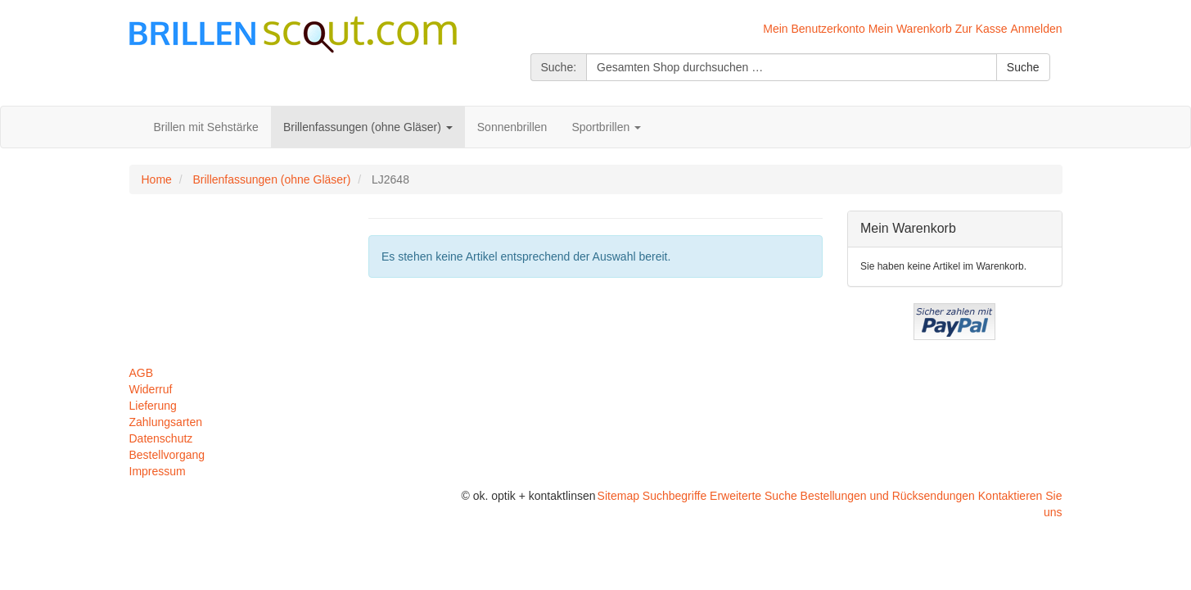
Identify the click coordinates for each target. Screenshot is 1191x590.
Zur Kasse (981, 28)
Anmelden (1036, 28)
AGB (141, 372)
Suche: (559, 67)
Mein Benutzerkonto (814, 28)
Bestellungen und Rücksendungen (888, 495)
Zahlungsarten (166, 422)
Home (157, 179)
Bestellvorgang (167, 454)
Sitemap (618, 495)
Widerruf (151, 389)
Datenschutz (161, 438)
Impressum (157, 471)
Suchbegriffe (674, 495)
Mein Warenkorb (910, 28)
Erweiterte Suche (753, 495)
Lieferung (153, 405)
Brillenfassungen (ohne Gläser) (271, 179)
